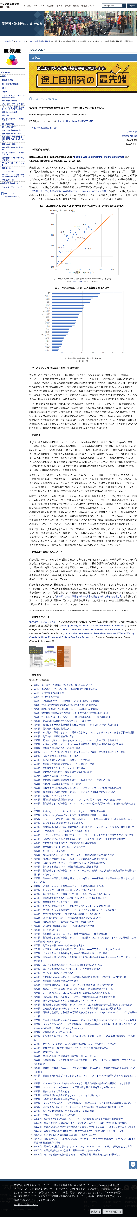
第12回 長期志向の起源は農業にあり (53, 728)
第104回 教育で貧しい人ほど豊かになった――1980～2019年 (65, 1135)
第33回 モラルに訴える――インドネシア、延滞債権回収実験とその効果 (71, 815)
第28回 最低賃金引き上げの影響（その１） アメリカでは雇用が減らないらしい (75, 791)
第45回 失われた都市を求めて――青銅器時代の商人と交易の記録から (69, 862)
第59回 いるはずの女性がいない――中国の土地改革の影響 (64, 926)
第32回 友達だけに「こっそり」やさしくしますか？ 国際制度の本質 (69, 811)
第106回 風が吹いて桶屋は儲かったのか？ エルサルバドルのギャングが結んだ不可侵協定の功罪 (83, 1146)
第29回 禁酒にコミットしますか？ (51, 795)
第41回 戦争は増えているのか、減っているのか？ (59, 847)
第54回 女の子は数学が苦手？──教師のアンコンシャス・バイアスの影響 (69, 191)
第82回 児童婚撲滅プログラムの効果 (53, 1032)
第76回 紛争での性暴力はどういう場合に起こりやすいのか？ (65, 1000)
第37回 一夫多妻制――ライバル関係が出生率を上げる (62, 831)
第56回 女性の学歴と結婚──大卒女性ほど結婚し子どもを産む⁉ (88, 596)
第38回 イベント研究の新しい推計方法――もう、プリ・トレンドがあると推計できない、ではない (84, 835)
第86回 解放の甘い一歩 (46, 1052)
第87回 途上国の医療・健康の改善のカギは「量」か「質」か (65, 1056)
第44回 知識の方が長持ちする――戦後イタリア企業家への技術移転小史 (71, 859)
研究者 (68, 5)
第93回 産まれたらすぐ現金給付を (51, 1091)
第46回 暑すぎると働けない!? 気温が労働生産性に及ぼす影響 (66, 866)
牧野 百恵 (132, 132)
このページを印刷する (45, 99)
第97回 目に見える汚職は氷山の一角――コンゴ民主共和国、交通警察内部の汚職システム (79, 1107)
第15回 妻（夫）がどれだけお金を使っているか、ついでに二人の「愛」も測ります (76, 740)
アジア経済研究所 (6, 41)
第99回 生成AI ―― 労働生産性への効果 (54, 1115)
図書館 (76, 5)
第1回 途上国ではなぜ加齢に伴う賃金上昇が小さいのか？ (63, 685)
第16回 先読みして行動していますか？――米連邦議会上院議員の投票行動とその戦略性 (78, 744)
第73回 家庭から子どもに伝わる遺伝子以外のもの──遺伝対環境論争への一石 (73, 989)
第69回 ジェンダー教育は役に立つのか (54, 973)
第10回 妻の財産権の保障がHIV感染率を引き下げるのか (62, 721)
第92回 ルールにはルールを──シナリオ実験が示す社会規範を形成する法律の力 (74, 1087)
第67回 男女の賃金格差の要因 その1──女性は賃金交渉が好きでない (68, 965)
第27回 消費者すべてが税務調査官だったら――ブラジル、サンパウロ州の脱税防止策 (77, 788)
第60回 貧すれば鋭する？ (47, 929)
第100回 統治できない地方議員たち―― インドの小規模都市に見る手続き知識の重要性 (78, 1119)
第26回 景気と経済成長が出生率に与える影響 (57, 784)
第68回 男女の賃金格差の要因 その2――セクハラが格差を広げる (67, 969)
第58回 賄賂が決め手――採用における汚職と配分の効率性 (64, 922)
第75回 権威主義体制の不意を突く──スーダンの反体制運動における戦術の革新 (74, 997)
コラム (30, 41)
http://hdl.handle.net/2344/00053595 (75, 121)
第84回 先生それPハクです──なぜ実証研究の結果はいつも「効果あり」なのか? (75, 1044)
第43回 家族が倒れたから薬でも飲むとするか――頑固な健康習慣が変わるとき (74, 855)
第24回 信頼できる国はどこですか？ (53, 776)
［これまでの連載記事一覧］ (43, 128)
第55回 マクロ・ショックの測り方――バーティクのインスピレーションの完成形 (75, 910)
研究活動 (27, 5)
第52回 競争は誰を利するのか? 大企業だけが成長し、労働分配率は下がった (73, 898)
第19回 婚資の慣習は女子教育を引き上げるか (57, 756)
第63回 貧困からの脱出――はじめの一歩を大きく (59, 945)
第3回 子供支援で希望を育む (49, 693)
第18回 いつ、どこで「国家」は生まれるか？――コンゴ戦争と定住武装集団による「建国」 (81, 752)
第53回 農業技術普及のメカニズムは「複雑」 (57, 902)
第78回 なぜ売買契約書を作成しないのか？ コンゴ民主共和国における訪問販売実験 (77, 1008)
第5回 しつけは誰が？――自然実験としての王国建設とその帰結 (67, 701)
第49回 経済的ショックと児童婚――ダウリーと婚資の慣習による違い (69, 886)
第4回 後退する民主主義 (46, 697)
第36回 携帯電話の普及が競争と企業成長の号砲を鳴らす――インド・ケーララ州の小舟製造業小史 (84, 827)
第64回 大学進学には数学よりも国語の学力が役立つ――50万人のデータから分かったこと (80, 949)
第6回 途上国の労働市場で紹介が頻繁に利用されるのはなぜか (65, 705)
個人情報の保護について (26, 1204)
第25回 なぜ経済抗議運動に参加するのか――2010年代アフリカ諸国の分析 (72, 780)
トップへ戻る (133, 1165)
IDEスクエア (39, 5)
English (132, 6)
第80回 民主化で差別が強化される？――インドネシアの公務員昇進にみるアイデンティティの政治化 (85, 1020)
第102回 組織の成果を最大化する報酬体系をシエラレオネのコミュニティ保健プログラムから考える (85, 1127)
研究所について (88, 5)
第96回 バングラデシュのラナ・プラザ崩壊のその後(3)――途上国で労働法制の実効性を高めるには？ (85, 1103)
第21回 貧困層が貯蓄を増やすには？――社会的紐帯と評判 (64, 764)
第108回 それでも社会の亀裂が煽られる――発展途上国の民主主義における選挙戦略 (77, 1154)
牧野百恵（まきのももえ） (42, 621)
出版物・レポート (54, 5)
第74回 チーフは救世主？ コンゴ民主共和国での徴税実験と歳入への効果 (72, 993)
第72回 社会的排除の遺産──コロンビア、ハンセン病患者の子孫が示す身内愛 (73, 985)
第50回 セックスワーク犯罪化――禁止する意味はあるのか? (64, 890)
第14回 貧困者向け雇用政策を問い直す (54, 736)
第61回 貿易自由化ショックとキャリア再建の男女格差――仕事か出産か (71, 933)
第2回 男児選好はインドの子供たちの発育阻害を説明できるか (65, 689)
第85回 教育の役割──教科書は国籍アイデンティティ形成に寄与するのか (71, 1048)
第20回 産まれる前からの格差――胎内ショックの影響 (62, 760)
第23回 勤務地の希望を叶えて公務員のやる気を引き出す (63, 772)
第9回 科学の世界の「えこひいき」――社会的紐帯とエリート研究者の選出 (72, 717)
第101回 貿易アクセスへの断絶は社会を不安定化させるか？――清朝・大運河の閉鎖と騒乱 (80, 1123)
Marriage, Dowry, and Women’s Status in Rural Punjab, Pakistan (92, 625)
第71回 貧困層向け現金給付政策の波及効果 (56, 981)
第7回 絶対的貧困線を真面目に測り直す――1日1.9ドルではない (66, 709)
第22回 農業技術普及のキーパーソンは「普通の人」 (60, 768)
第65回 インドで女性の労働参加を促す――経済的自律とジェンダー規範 (71, 953)
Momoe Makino (129, 136)
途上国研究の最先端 (42, 41)
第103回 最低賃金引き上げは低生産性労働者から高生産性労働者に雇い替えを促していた (79, 1131)
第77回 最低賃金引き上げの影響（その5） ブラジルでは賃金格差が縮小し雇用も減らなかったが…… (85, 1004)
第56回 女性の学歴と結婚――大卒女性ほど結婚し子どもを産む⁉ (67, 914)
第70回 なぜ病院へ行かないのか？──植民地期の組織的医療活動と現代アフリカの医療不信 (80, 977)
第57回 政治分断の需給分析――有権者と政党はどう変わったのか (67, 918)
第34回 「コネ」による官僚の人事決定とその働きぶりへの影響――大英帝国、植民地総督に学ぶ (83, 819)
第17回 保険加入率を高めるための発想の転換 (57, 748)
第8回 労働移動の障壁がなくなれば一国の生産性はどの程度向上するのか (71, 713)
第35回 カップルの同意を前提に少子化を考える (58, 823)
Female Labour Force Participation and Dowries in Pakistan (92, 629)
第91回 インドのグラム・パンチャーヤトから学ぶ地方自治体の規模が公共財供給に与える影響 (82, 1083)
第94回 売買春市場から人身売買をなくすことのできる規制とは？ (67, 1095)
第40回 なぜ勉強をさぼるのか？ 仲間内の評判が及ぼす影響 (65, 843)
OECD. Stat (77, 281)
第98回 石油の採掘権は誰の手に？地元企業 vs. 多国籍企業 (64, 1111)
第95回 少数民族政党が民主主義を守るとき (56, 1099)
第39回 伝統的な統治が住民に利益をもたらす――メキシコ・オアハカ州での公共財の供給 (79, 839)
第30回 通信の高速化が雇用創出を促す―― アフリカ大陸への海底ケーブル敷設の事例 (77, 799)
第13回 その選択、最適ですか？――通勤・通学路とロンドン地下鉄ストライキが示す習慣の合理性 (84, 732)
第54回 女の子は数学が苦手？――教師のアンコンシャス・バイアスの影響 (72, 906)
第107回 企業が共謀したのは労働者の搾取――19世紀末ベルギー (67, 1150)
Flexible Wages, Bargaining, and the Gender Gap (99, 157)
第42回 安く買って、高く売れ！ (50, 851)
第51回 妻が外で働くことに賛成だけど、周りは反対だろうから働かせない (72, 894)
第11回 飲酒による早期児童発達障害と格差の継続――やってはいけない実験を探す (76, 724)
